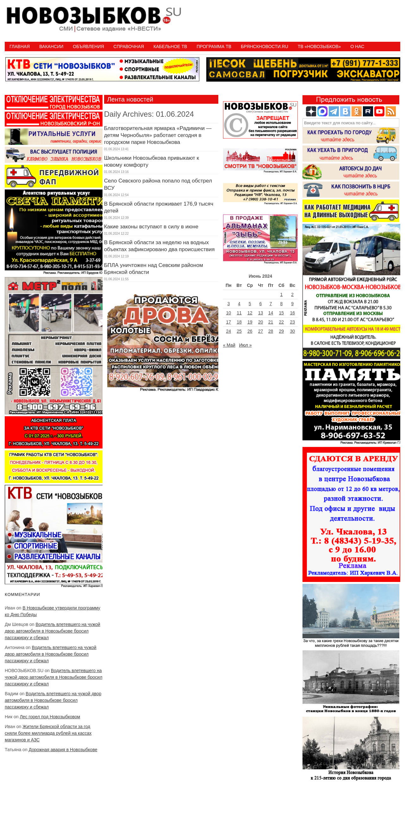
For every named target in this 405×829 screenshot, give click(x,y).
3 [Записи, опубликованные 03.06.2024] (228, 303)
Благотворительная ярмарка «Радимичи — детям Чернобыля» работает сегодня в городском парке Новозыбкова (158, 135)
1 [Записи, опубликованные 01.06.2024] (281, 294)
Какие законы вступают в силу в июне (151, 227)
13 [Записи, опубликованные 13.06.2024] (260, 312)
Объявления (88, 46)
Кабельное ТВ (170, 46)
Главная (19, 46)
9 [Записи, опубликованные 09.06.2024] (292, 303)
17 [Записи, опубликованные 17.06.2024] (228, 322)
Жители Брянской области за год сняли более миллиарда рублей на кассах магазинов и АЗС (48, 733)
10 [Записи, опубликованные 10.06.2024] (228, 312)
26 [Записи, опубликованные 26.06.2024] (249, 331)
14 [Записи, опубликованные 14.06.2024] (270, 312)
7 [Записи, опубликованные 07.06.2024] (271, 303)
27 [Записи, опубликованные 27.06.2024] (260, 331)
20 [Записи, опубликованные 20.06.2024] (260, 322)
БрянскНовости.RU (264, 46)
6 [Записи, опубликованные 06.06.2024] (260, 303)
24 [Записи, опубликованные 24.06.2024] (228, 331)
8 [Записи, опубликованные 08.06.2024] (281, 303)
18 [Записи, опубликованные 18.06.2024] (239, 322)
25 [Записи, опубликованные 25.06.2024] (239, 331)
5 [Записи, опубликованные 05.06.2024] (250, 303)
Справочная (129, 46)
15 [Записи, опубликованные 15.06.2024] (281, 312)
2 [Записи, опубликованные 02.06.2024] (292, 294)
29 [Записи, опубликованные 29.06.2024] (281, 331)
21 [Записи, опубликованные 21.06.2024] (270, 322)
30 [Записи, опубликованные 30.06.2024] (292, 331)
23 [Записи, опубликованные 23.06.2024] (292, 322)
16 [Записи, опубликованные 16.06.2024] (292, 312)
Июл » (245, 345)
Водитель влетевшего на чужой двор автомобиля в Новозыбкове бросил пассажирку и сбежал (52, 631)
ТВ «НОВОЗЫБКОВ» (319, 46)
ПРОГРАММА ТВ (213, 46)
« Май (229, 345)
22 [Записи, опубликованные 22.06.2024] (281, 322)
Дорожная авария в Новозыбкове (63, 749)
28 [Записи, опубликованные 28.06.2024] (270, 331)
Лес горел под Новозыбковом (50, 716)
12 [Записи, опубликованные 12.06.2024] (249, 312)
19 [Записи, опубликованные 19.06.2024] (249, 322)
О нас (357, 46)
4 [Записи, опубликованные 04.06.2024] (239, 303)
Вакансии (51, 46)
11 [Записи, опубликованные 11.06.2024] (239, 312)
